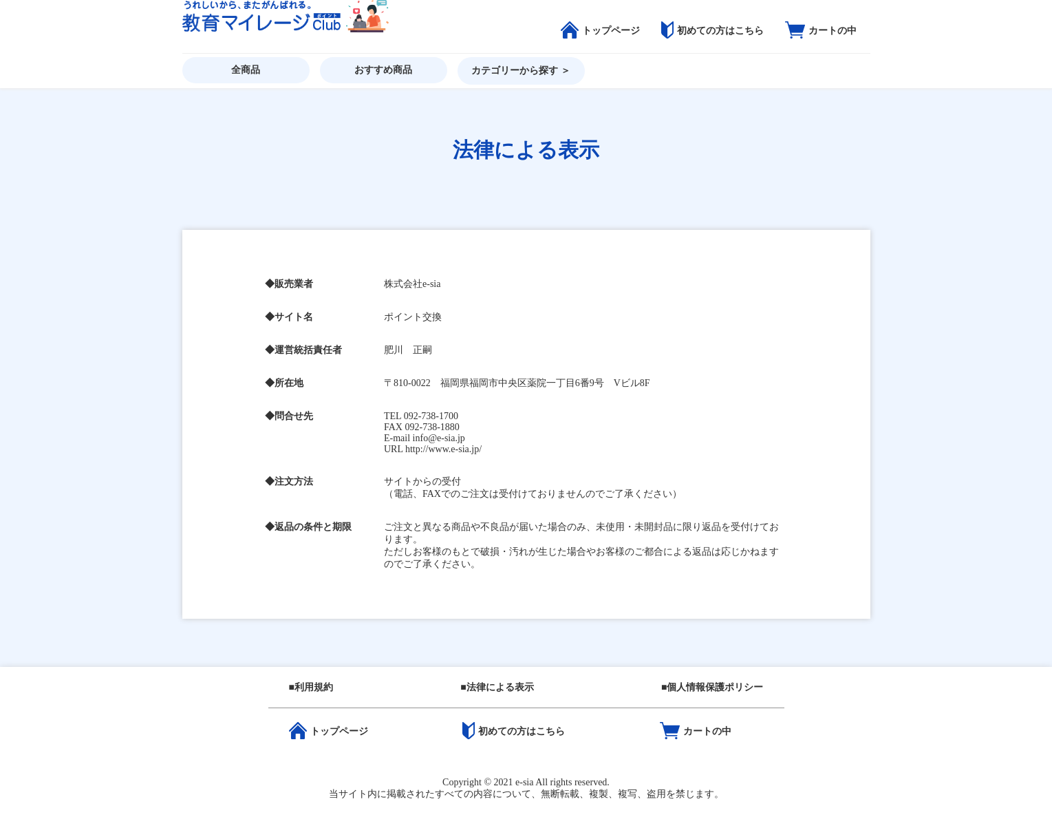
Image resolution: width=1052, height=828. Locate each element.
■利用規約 (311, 687)
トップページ (600, 30)
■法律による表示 (496, 687)
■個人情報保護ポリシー (712, 687)
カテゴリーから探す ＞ (520, 70)
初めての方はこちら (712, 30)
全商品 (245, 70)
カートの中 (821, 30)
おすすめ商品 (383, 70)
